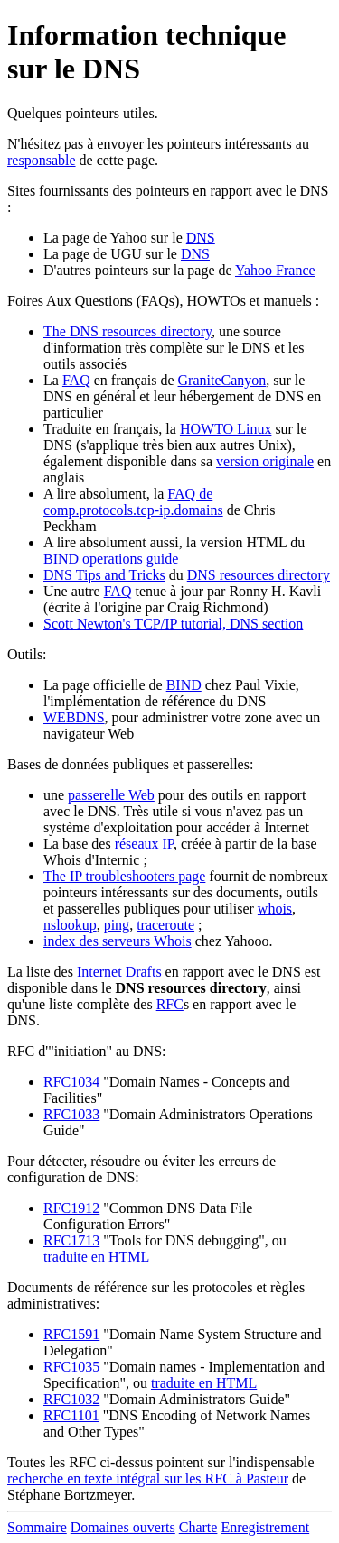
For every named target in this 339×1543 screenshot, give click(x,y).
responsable (41, 160)
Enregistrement (265, 1527)
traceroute (165, 924)
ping (116, 924)
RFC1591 (71, 1334)
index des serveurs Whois (117, 941)
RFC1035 (71, 1366)
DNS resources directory (258, 575)
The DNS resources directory (127, 331)
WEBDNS (74, 717)
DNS (200, 237)
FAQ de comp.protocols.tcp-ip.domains (133, 502)
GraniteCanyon (222, 380)
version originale (265, 461)
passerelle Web (111, 795)
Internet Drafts (119, 971)
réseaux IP (144, 843)
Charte (198, 1527)
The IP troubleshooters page (124, 876)
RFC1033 (71, 1114)
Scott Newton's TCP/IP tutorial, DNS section (173, 623)
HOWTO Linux (225, 428)
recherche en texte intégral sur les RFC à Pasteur (147, 1478)
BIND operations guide (110, 558)
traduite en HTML (96, 1256)
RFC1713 (71, 1240)
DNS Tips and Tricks (104, 575)
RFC (170, 1004)
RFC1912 (71, 1208)
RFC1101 (71, 1415)
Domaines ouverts (123, 1527)
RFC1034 (71, 1081)
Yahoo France (275, 270)
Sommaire (37, 1527)
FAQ (76, 380)
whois (275, 908)
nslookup (70, 924)
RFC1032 (71, 1399)
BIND (184, 685)
